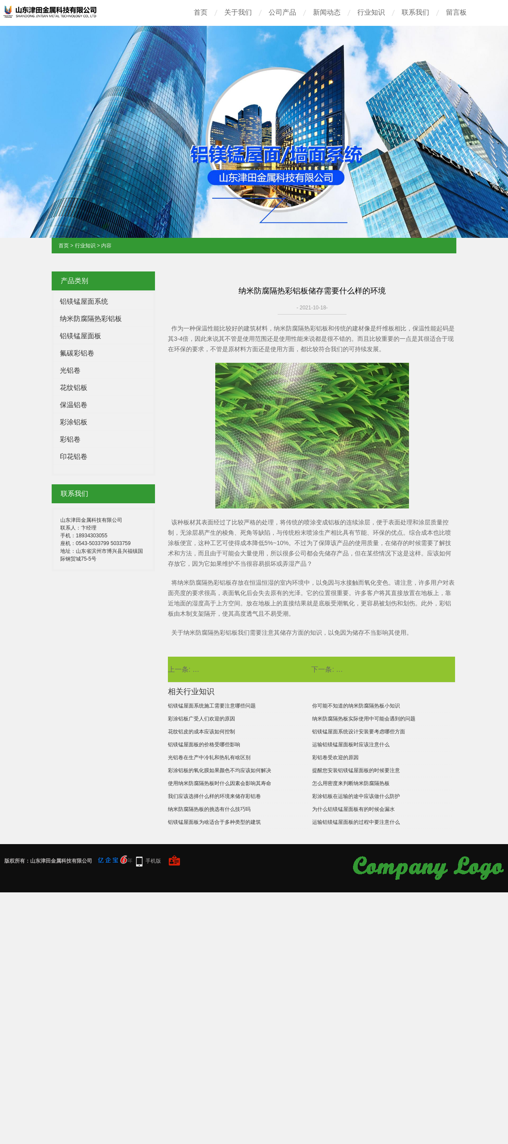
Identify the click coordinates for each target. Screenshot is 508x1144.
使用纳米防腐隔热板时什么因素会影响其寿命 (219, 783)
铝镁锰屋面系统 (84, 301)
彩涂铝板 (73, 422)
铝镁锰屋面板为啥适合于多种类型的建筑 (214, 822)
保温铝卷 (73, 404)
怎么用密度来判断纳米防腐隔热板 (351, 783)
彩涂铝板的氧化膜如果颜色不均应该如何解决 (219, 770)
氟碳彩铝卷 (77, 353)
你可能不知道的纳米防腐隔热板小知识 (356, 706)
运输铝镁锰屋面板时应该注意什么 (351, 745)
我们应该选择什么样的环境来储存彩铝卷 (214, 796)
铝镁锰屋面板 (80, 336)
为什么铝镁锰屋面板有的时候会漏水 (353, 809)
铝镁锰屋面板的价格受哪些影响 (204, 745)
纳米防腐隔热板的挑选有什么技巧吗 (209, 809)
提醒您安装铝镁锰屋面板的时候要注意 (356, 770)
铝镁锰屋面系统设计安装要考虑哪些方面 (358, 732)
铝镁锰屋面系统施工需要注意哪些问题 (212, 706)
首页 (201, 12)
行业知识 (371, 12)
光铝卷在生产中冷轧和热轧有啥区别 (209, 757)
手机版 (153, 861)
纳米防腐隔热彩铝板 (91, 318)
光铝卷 (70, 370)
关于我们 (238, 12)
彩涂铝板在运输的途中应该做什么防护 (356, 796)
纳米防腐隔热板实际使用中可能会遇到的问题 (363, 719)
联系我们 (415, 12)
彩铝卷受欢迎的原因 (335, 757)
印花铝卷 (73, 456)
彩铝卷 (70, 439)
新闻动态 (327, 12)
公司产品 (282, 12)
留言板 (456, 12)
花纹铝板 (73, 387)
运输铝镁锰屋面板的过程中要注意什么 (356, 822)
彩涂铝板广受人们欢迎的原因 (201, 719)
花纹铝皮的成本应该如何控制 (201, 732)
